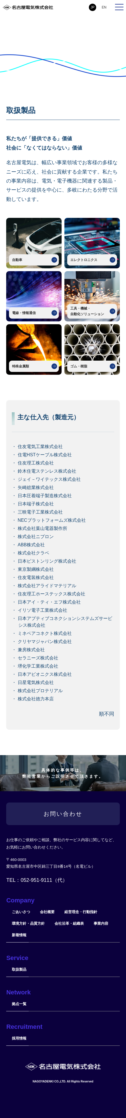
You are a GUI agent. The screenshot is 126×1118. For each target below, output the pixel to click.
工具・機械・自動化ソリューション (87, 311)
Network (18, 992)
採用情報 (19, 1038)
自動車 (17, 260)
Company (20, 900)
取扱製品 (19, 969)
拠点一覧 (19, 1004)
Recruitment (24, 1026)
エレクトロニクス (83, 260)
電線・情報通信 (24, 313)
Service (17, 957)
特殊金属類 (20, 366)
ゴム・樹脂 (78, 366)
